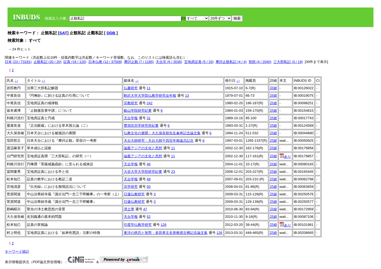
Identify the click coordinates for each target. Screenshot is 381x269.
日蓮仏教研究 (134, 194)
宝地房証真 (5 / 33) (199, 62)
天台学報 (131, 118)
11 (148, 88)
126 (163, 225)
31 (148, 118)
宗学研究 (131, 187)
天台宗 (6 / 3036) (169, 62)
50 (148, 187)
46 (148, 164)
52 (148, 217)
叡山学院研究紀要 (138, 111)
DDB (112, 33)
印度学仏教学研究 (138, 225)
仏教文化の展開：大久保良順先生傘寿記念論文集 (162, 133)
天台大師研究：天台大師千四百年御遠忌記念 (159, 141)
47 (145, 209)
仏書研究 (131, 88)
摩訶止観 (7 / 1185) (139, 62)
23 (173, 172)
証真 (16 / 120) (74, 62)
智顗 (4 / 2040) (260, 62)
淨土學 (129, 209)
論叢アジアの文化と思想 (143, 148)
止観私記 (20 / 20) (47, 62)
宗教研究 (131, 103)
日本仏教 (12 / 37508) (105, 62)
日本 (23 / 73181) (18, 62)
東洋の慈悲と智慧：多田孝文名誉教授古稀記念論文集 (166, 233)
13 (187, 96)
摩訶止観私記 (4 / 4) (231, 62)
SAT (63, 33)
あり (285, 157)
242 (150, 103)
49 (148, 179)
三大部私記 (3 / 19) (288, 62)
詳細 (273, 88)
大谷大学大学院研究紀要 (143, 172)
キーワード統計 (17, 251)
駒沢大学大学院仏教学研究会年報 (150, 96)
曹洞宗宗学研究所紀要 (141, 126)
